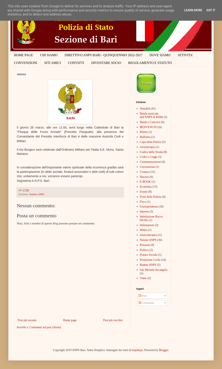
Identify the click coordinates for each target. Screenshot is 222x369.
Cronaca (145, 171)
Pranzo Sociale (148, 254)
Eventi (144, 191)
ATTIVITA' (185, 55)
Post (143, 295)
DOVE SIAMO (160, 55)
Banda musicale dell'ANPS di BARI (151, 115)
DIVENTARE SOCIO (106, 63)
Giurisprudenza (149, 206)
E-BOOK (145, 181)
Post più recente (27, 320)
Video (143, 278)
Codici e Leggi (148, 156)
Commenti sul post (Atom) (45, 327)
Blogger (163, 350)
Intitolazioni (147, 225)
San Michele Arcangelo (153, 269)
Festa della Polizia (150, 196)
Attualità (145, 108)
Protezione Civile (150, 259)
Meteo (143, 230)
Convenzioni (147, 166)
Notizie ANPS (36, 194)
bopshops (137, 350)
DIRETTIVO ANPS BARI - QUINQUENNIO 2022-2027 (103, 55)
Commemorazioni (150, 161)
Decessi (144, 176)
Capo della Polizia (150, 142)
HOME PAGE (23, 55)
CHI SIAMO (48, 55)
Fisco (143, 201)
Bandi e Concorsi (150, 122)
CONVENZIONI (25, 63)
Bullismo (145, 137)
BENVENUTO (149, 127)
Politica (144, 250)
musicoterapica (149, 235)
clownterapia (147, 147)
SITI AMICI (52, 63)
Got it (210, 10)
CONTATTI (76, 63)
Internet (144, 211)
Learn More (193, 10)
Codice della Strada (151, 152)
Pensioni (145, 245)
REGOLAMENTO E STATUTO (150, 63)
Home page (69, 320)
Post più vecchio (113, 320)
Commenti (146, 302)
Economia (146, 186)
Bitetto (144, 132)
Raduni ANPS (148, 264)
